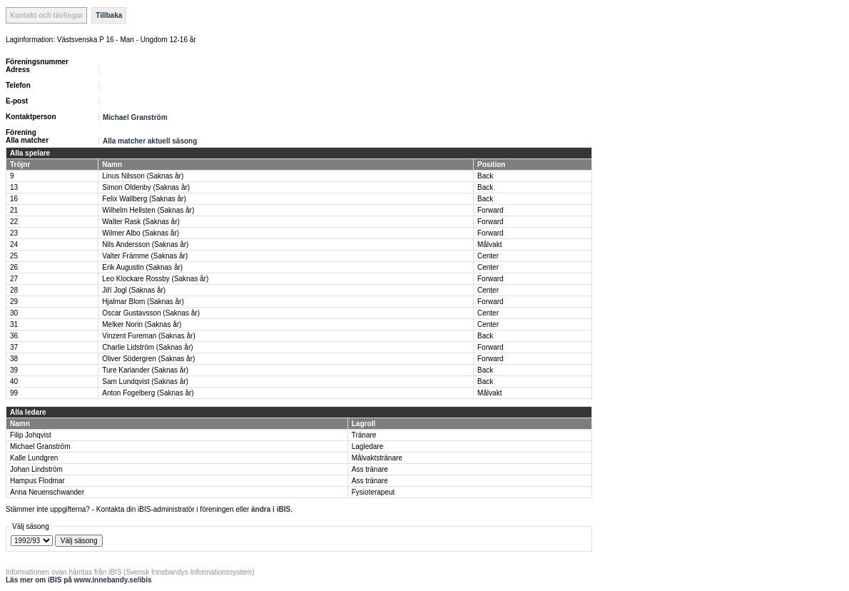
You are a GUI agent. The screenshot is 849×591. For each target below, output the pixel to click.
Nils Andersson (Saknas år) (145, 244)
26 (14, 267)
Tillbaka (109, 15)
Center (488, 256)
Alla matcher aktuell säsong (150, 141)
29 (14, 301)
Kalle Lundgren (34, 458)
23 (14, 233)
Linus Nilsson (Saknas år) (142, 176)
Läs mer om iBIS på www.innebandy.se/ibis (79, 580)
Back (485, 176)
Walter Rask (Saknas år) (141, 222)
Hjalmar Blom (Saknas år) (142, 301)
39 (14, 370)
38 (14, 359)
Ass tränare (370, 469)
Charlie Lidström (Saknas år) (147, 347)
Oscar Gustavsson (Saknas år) (151, 313)
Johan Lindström (36, 469)
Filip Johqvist (30, 435)
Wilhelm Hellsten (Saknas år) (148, 210)
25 (14, 256)
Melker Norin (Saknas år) (141, 324)
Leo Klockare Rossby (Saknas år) (155, 279)
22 (14, 222)
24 (14, 244)
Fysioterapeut (373, 492)
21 (14, 210)
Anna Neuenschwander (47, 492)
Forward (490, 210)
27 (14, 279)
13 (14, 187)
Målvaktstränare (377, 458)
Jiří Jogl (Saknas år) (134, 290)
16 (14, 199)
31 (14, 324)
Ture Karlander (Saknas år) (145, 370)
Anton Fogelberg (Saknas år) (147, 393)
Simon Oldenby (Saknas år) (146, 187)
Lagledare (367, 446)
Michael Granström (135, 117)
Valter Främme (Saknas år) (145, 256)
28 (14, 290)
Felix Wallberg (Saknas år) (143, 199)
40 (14, 381)
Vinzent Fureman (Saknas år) (148, 336)
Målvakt (489, 244)
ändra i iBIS (270, 509)
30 (14, 313)
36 (14, 336)
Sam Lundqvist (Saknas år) (145, 381)
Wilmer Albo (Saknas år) (140, 233)
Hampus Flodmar (37, 481)
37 (14, 347)
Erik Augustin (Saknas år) (142, 267)
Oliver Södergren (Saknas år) (148, 359)
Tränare (364, 435)
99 (14, 393)
